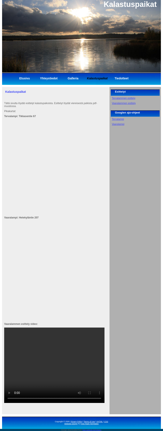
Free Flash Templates (90, 424)
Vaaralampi (118, 124)
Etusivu (24, 78)
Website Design (71, 424)
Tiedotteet (122, 78)
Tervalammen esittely (123, 98)
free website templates (92, 430)
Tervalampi (118, 119)
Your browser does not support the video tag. (54, 365)
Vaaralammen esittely (124, 103)
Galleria (73, 78)
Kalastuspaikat (15, 91)
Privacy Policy (76, 422)
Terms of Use (89, 422)
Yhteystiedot (48, 78)
